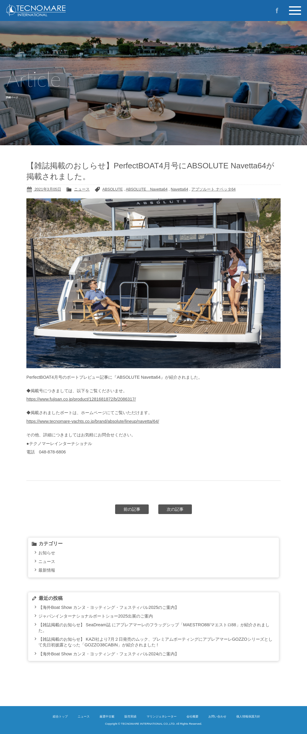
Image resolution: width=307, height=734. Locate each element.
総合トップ (60, 716)
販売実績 (130, 716)
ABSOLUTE (112, 189)
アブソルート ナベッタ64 (213, 189)
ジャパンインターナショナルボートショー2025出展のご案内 (95, 616)
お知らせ (46, 552)
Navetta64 (179, 189)
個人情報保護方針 (248, 716)
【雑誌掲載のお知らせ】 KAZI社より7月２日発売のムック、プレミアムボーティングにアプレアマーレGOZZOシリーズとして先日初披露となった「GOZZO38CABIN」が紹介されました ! (155, 642)
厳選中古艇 (107, 716)
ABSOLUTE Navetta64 (146, 189)
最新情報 (46, 570)
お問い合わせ (217, 716)
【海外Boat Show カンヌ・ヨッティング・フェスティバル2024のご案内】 (108, 653)
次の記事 (175, 509)
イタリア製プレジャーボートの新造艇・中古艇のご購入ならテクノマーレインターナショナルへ (57, 10)
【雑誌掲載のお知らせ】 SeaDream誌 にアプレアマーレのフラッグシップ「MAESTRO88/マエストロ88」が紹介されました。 (154, 627)
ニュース (82, 189)
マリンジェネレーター (162, 716)
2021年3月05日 (47, 189)
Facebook (277, 10)
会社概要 (192, 716)
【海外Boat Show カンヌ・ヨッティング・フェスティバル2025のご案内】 (108, 607)
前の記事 (132, 509)
